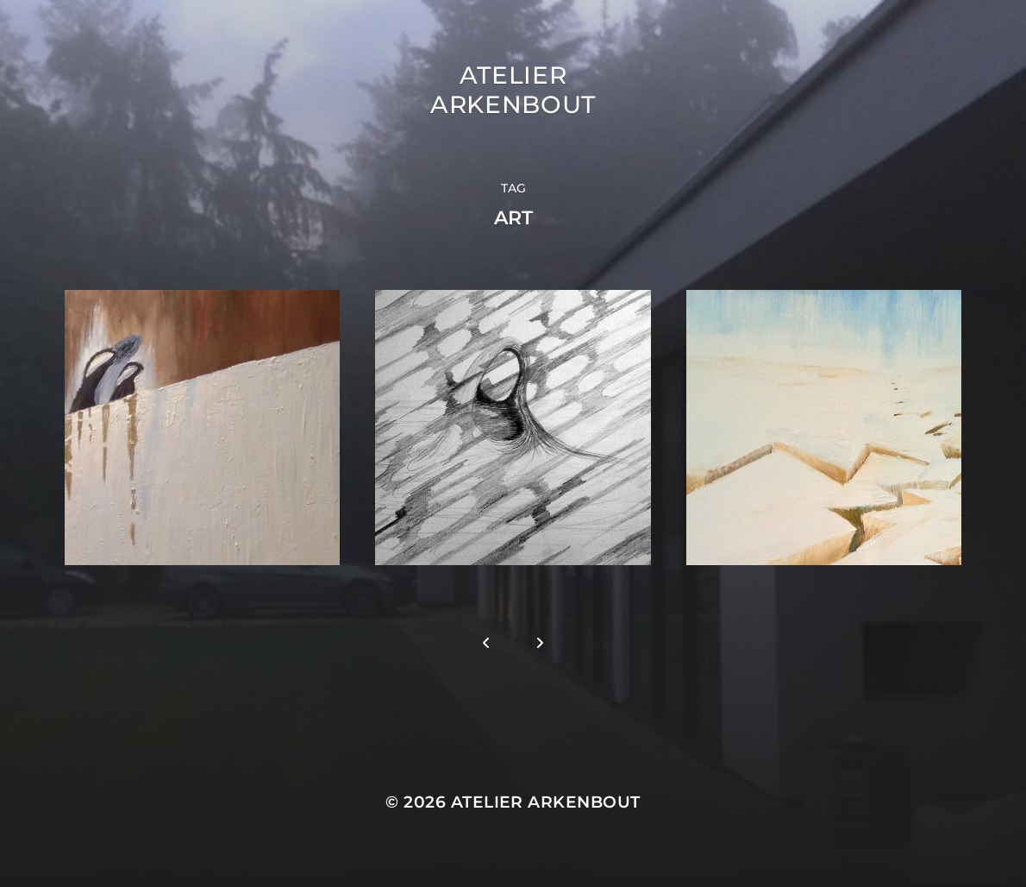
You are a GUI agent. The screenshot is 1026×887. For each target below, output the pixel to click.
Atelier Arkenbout (513, 89)
